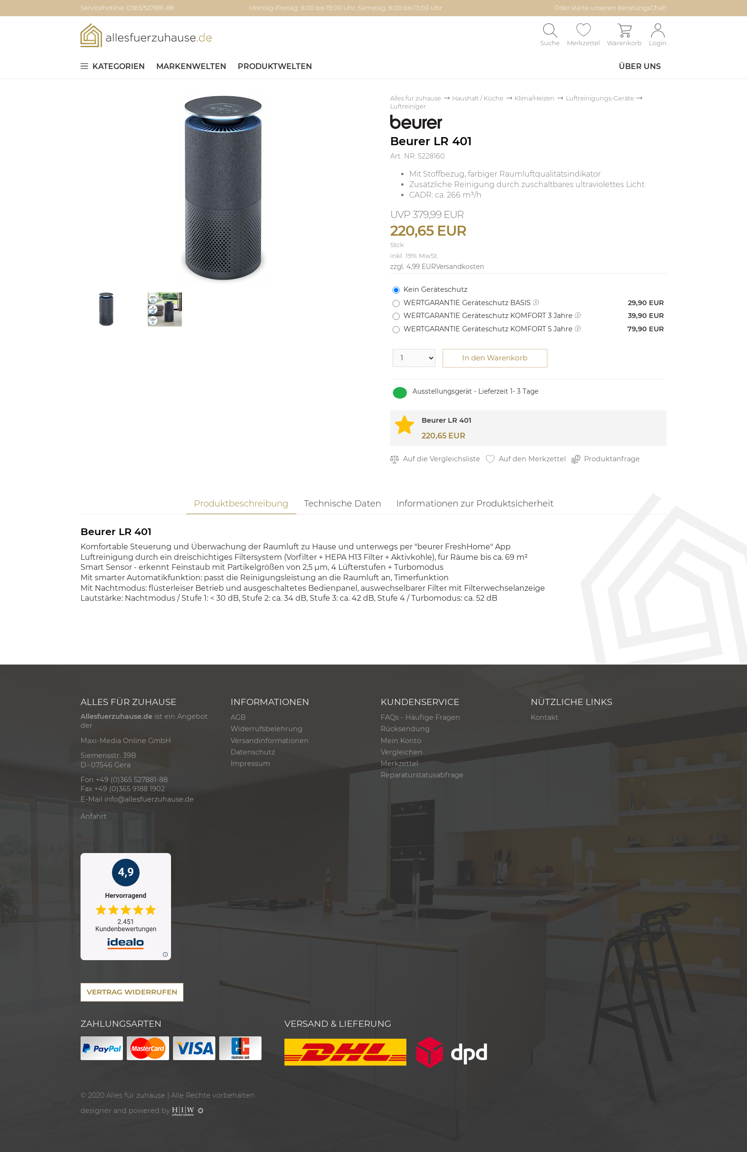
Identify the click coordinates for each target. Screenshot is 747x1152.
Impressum (250, 763)
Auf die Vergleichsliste (435, 459)
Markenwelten (191, 66)
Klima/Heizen (535, 98)
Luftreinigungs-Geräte (600, 98)
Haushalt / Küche (478, 98)
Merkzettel (399, 763)
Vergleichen (402, 752)
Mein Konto (401, 740)
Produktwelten (275, 66)
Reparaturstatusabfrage (422, 775)
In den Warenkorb (494, 357)
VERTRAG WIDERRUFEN (132, 991)
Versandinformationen (270, 740)
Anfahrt (94, 816)
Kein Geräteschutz (435, 289)
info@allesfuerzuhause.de (149, 799)
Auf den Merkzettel (526, 459)
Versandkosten (460, 266)
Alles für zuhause (415, 98)
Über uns (640, 66)
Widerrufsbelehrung (267, 729)
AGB (238, 717)
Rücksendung (405, 729)
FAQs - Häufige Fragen (420, 717)
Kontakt (544, 717)
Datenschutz (253, 752)
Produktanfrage (606, 459)
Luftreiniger (408, 106)
